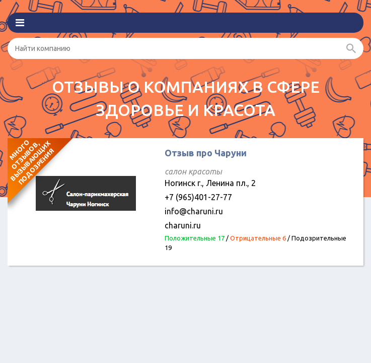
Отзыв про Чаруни (206, 153)
